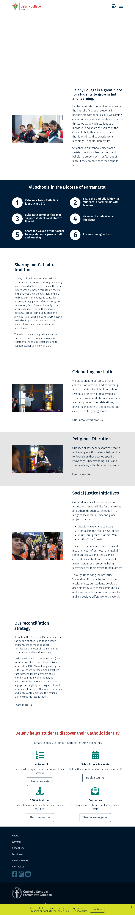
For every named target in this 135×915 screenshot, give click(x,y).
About (15, 836)
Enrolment (18, 855)
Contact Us (18, 867)
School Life (18, 849)
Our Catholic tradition (85, 421)
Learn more (79, 475)
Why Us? (16, 843)
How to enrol (40, 765)
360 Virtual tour (40, 801)
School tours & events (95, 765)
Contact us (95, 801)
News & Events (20, 861)
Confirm (97, 909)
